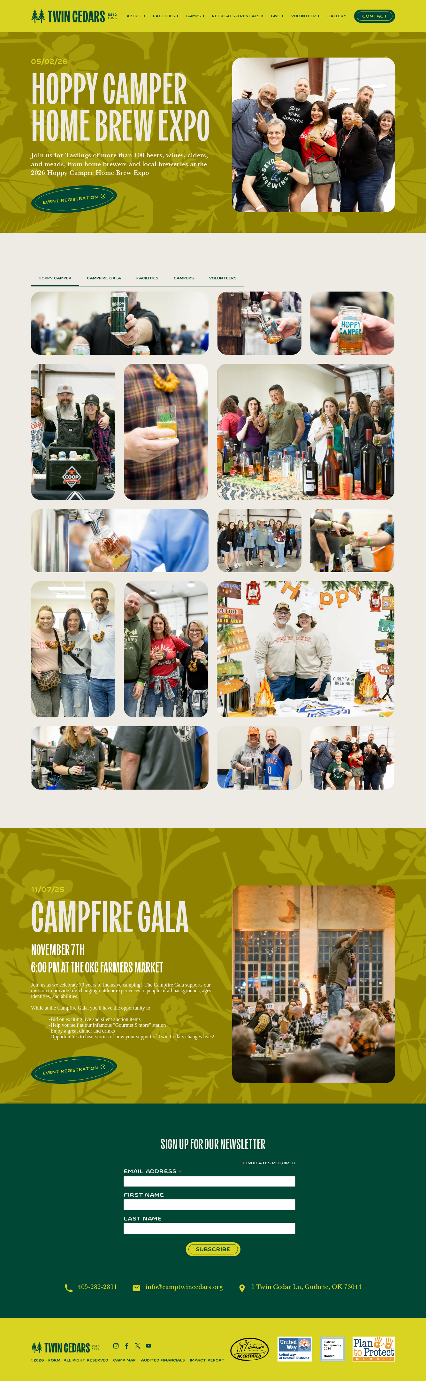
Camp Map (124, 1360)
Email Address (153, 1171)
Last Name (143, 1218)
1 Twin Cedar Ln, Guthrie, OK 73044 (307, 1287)
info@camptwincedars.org (182, 1287)
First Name (144, 1195)
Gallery (336, 16)
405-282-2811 (94, 1287)
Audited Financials (163, 1360)
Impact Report (207, 1360)
